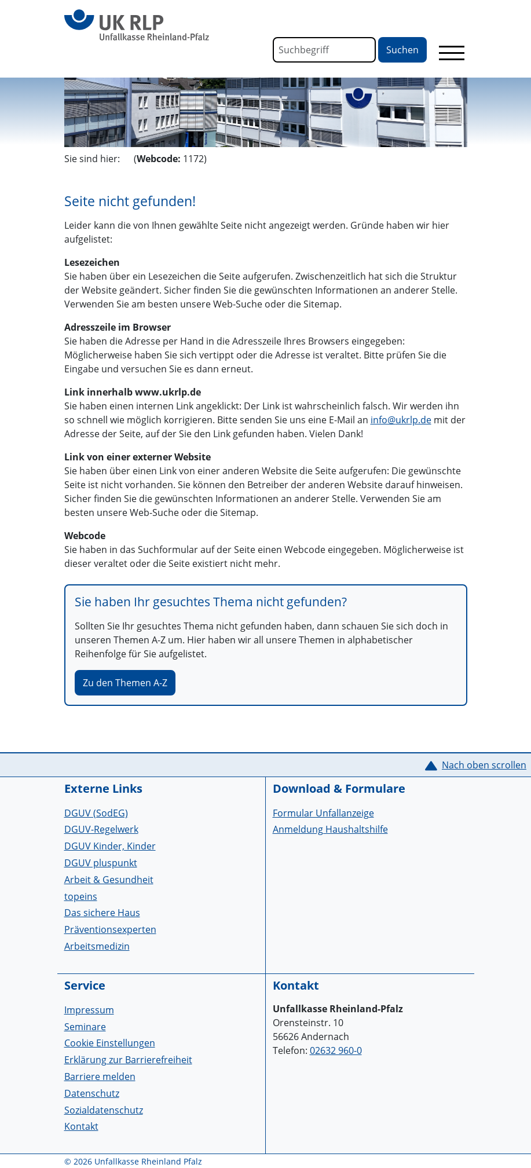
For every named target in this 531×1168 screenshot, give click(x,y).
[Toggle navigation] (451, 52)
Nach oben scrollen (484, 765)
